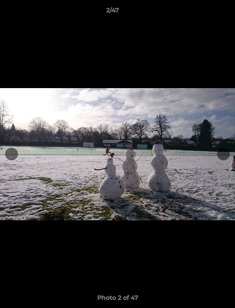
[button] (204, 12)
